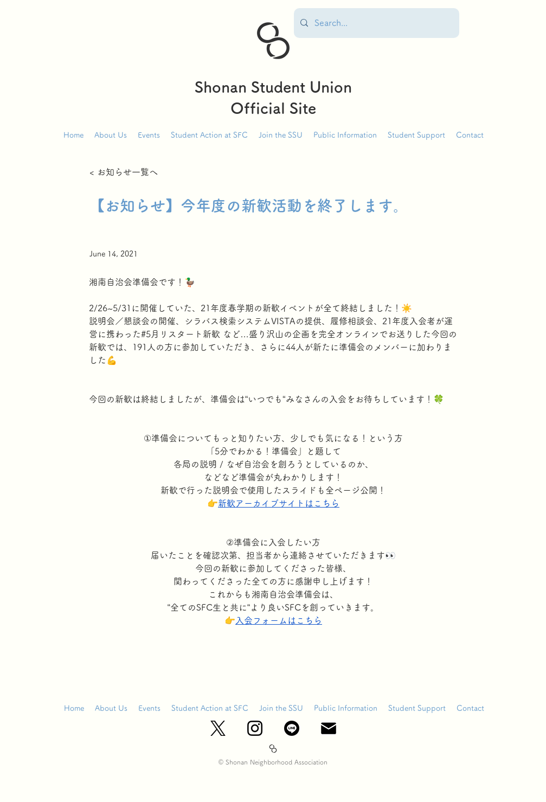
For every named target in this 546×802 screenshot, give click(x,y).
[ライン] (291, 728)
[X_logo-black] (218, 728)
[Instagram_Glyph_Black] (254, 728)
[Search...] (375, 23)
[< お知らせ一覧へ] (125, 172)
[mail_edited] (328, 728)
